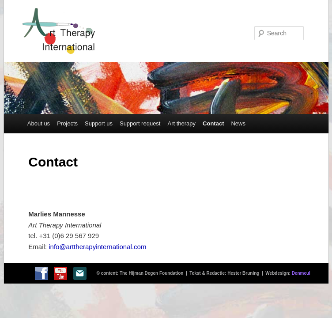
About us (38, 123)
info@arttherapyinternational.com (97, 246)
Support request (140, 123)
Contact (213, 123)
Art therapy (181, 123)
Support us (99, 123)
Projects (67, 123)
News (238, 123)
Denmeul (301, 273)
